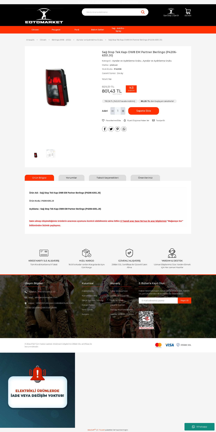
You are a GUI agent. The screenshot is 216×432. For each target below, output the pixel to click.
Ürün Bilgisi (39, 177)
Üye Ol (176, 15)
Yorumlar (71, 177)
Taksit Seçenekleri (107, 177)
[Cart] (188, 12)
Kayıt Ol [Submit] (184, 300)
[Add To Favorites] (111, 120)
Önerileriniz (145, 177)
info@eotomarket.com (46, 297)
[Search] (115, 12)
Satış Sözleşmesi (119, 291)
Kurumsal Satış (89, 295)
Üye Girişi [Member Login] (167, 15)
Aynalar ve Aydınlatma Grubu (126, 61)
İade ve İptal (116, 300)
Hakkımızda (88, 291)
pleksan (114, 65)
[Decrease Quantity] (112, 111)
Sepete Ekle (143, 110)
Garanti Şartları (117, 305)
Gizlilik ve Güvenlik (119, 295)
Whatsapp (199, 426)
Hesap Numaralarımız (121, 309)
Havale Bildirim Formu (122, 314)
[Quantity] (118, 111)
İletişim (85, 314)
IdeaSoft (92, 430)
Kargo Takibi (88, 305)
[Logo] (44, 16)
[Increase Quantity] (123, 111)
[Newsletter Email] (158, 301)
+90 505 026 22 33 (46, 291)
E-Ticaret (101, 430)
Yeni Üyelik (87, 309)
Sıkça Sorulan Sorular (93, 300)
